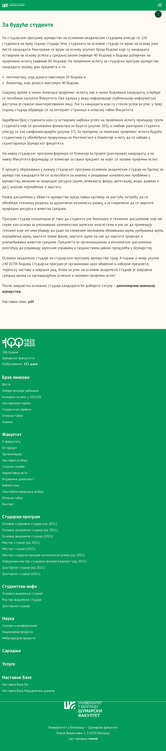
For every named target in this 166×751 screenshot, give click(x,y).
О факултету (11, 441)
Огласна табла (12, 416)
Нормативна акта (14, 473)
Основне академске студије (22, 593)
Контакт (8, 504)
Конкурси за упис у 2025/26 (21, 397)
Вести (6, 384)
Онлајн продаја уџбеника (20, 391)
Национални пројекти (17, 632)
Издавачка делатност (18, 479)
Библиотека (10, 485)
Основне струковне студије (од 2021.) (29, 524)
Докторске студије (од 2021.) (23, 567)
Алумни (7, 422)
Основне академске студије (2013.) (27, 536)
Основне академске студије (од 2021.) (30, 530)
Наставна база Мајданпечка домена (28, 691)
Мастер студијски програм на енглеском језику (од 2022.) (43, 555)
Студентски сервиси (16, 409)
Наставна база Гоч (15, 684)
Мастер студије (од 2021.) (21, 542)
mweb (93, 738)
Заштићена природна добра (22, 492)
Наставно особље (14, 460)
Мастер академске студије (22, 600)
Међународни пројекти (18, 638)
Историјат (9, 448)
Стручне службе (13, 466)
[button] (160, 5)
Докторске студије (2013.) (21, 574)
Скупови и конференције (19, 625)
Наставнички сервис (16, 403)
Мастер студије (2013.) (18, 549)
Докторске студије (16, 606)
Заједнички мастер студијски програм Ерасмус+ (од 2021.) (44, 561)
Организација (12, 454)
